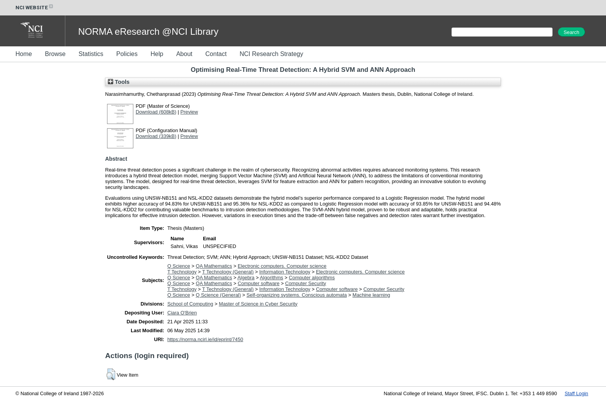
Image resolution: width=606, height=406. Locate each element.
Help (156, 54)
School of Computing (190, 304)
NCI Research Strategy (271, 54)
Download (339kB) (156, 136)
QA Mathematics (214, 266)
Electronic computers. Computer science (282, 266)
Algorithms (271, 277)
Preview (189, 112)
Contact (215, 54)
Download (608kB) (156, 112)
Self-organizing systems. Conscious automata (297, 295)
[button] (110, 374)
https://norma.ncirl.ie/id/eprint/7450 (205, 339)
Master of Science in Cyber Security (258, 304)
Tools (118, 82)
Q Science (178, 266)
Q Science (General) (218, 295)
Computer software (258, 283)
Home (23, 54)
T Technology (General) (228, 272)
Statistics (90, 54)
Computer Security (305, 283)
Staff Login (576, 393)
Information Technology (284, 272)
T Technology (182, 272)
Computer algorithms (312, 277)
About (184, 54)
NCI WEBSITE (34, 7)
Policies (127, 54)
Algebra (245, 277)
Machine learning (371, 295)
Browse (55, 54)
